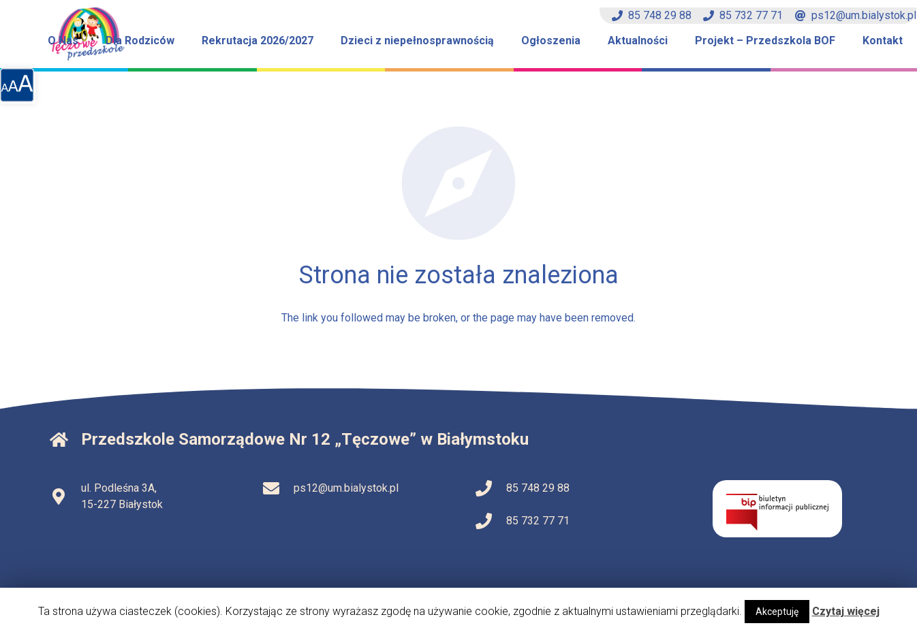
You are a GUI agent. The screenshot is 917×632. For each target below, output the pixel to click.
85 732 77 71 (743, 15)
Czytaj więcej (846, 611)
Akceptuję (777, 611)
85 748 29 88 (651, 15)
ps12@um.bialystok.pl (855, 15)
